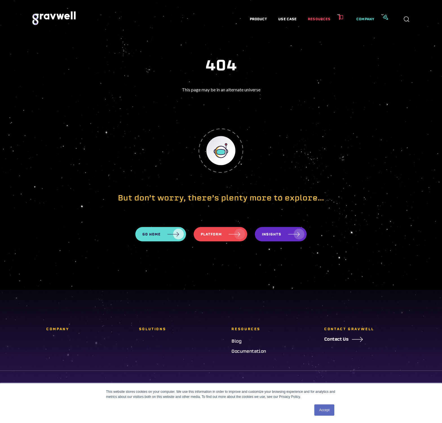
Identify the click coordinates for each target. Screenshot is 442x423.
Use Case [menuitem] (287, 19)
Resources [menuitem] (319, 19)
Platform (211, 234)
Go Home (151, 234)
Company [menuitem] (365, 19)
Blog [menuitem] (236, 341)
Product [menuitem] (258, 19)
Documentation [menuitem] (248, 351)
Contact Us (343, 339)
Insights (271, 234)
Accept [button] (324, 410)
